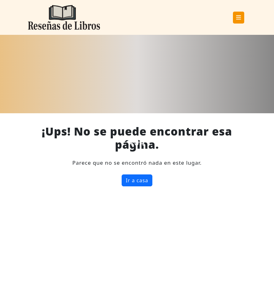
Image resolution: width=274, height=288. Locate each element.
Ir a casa (137, 180)
